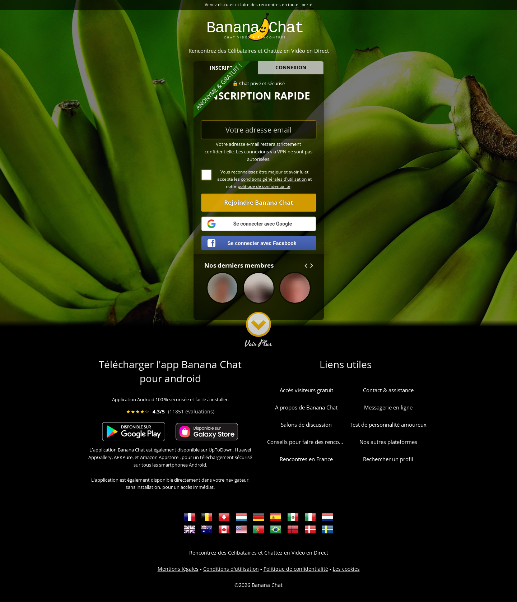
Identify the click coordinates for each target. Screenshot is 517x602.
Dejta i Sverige (327, 529)
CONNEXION (290, 67)
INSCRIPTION (226, 67)
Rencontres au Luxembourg (241, 517)
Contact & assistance (388, 390)
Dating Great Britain (189, 529)
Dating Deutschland (258, 517)
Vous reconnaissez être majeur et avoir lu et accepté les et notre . (256, 179)
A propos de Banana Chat (306, 407)
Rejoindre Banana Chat (258, 202)
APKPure (123, 457)
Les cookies (346, 568)
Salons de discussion (306, 424)
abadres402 (295, 292)
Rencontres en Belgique (207, 517)
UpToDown (221, 449)
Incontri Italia (310, 517)
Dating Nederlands (327, 517)
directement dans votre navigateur (211, 480)
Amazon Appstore (159, 457)
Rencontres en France (306, 459)
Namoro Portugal (258, 529)
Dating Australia (207, 529)
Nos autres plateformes (388, 441)
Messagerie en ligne (388, 407)
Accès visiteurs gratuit (306, 390)
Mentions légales (178, 568)
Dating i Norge (293, 529)
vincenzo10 (222, 292)
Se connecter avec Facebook (252, 243)
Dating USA (241, 529)
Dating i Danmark (310, 529)
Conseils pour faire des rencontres (306, 441)
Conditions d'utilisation (231, 568)
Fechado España (275, 517)
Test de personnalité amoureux (388, 424)
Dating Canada (224, 529)
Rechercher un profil (388, 459)
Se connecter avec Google (249, 224)
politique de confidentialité (264, 186)
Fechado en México (293, 517)
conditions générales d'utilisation (274, 179)
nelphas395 (259, 292)
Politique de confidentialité (296, 568)
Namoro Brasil (275, 529)
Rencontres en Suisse (224, 517)
